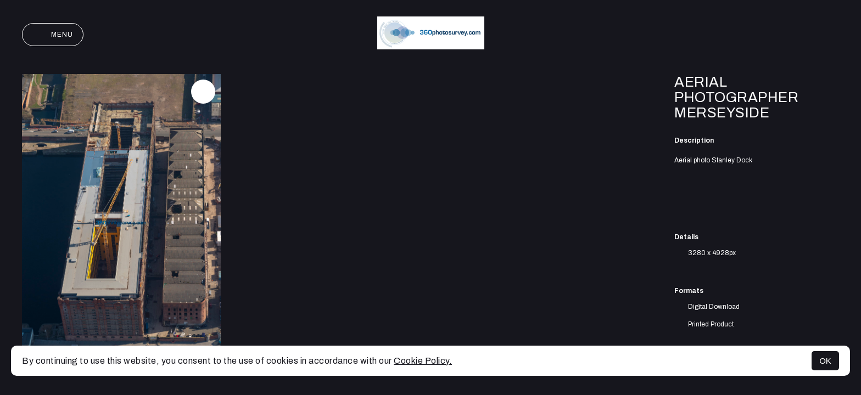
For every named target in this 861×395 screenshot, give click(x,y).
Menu (52, 34)
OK (825, 360)
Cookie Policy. (423, 360)
